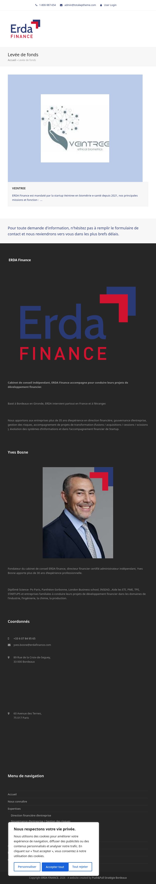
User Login (110, 5)
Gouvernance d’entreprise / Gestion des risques (40, 821)
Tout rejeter (54, 867)
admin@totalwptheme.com (80, 5)
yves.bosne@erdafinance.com (32, 645)
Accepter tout (80, 867)
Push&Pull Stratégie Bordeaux (109, 877)
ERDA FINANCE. (50, 877)
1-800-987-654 (47, 5)
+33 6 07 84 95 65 (24, 638)
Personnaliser (27, 867)
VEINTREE (19, 188)
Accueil (12, 60)
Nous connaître (17, 801)
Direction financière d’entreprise (31, 815)
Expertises (14, 808)
